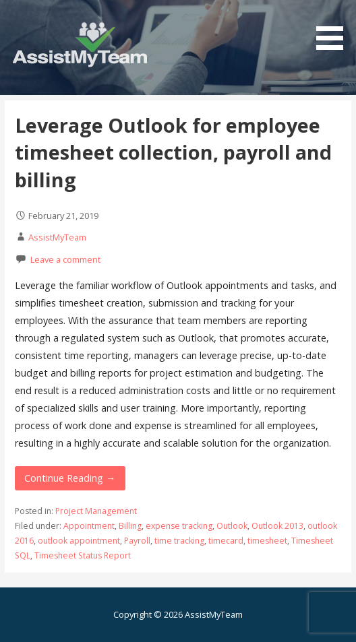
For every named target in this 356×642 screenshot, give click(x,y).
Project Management (96, 511)
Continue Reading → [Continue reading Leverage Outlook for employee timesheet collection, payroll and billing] (69, 478)
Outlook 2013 (277, 526)
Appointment (89, 526)
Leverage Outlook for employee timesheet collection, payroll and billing (173, 152)
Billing (130, 526)
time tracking (179, 540)
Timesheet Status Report (82, 555)
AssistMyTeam (57, 237)
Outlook (231, 526)
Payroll (137, 540)
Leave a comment (65, 259)
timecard (225, 540)
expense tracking (179, 526)
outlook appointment (79, 540)
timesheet (267, 540)
